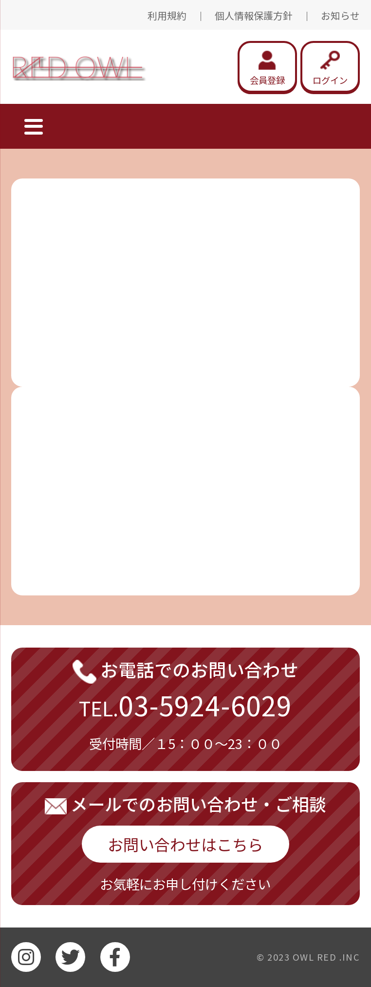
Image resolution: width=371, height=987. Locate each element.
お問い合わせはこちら (185, 844)
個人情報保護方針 (254, 15)
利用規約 (167, 15)
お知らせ (340, 15)
